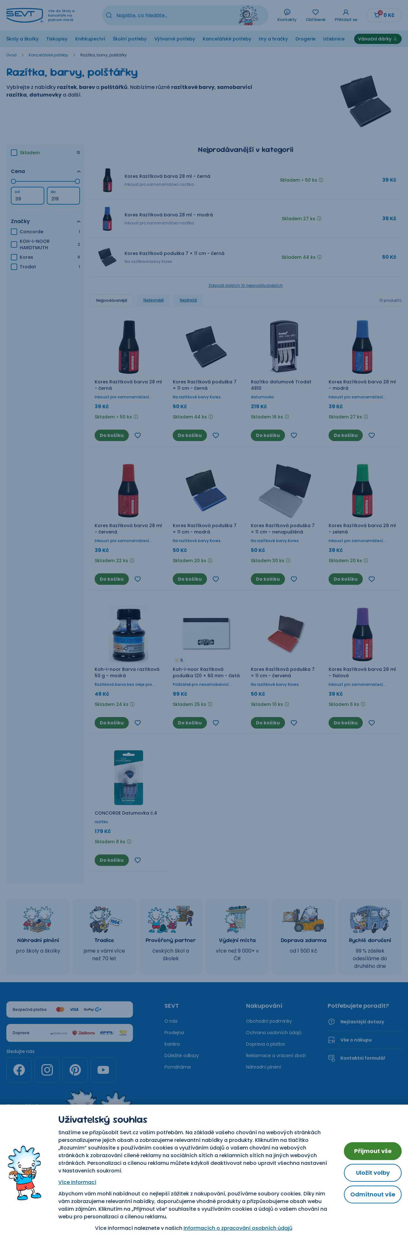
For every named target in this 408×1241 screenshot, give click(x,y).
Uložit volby (373, 1173)
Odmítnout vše (372, 1194)
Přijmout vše (373, 1151)
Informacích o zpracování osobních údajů (238, 1228)
